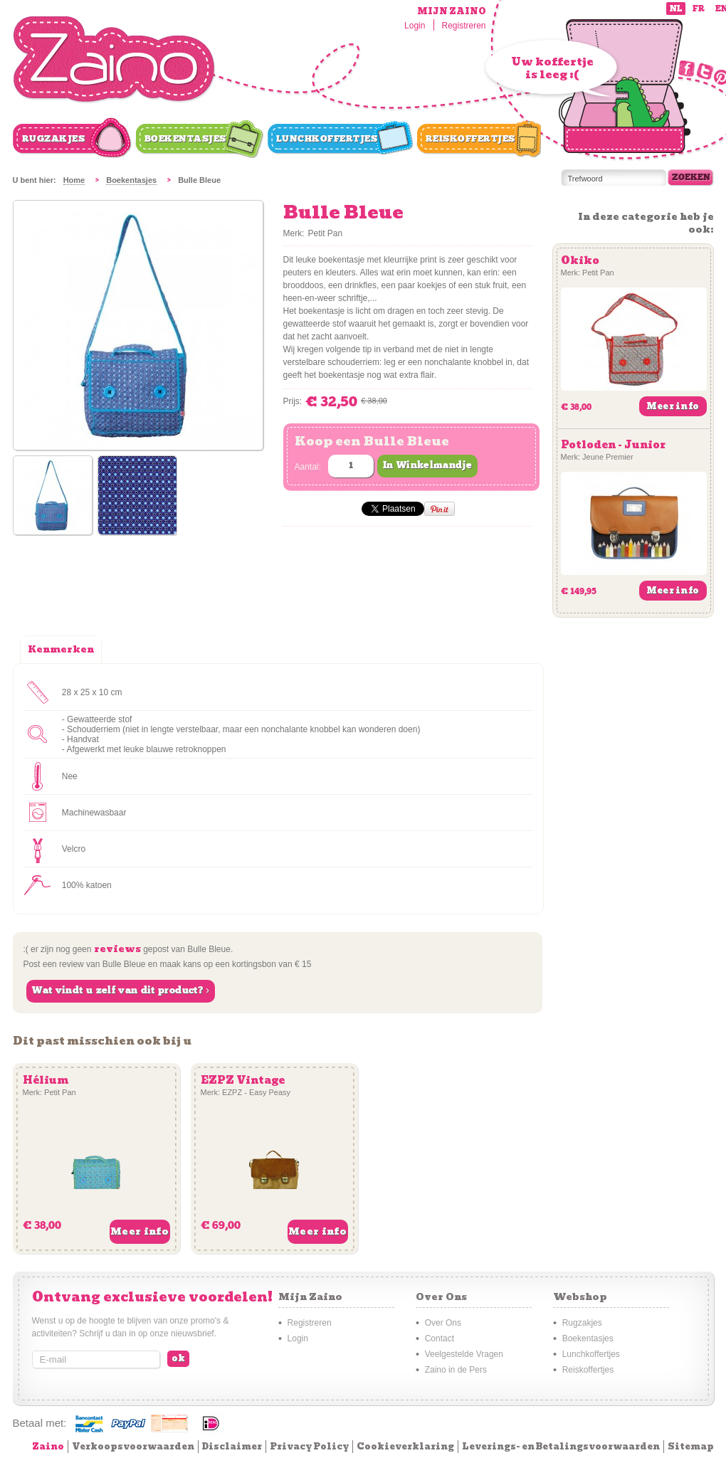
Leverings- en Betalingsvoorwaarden (561, 1446)
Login (414, 26)
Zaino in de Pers (456, 1370)
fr (699, 9)
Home (74, 180)
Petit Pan (325, 233)
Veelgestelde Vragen (464, 1354)
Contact (439, 1338)
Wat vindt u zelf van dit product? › (120, 990)
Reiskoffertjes (470, 139)
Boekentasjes (185, 139)
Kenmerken (61, 649)
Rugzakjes (53, 139)
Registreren (463, 26)
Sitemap (691, 1446)
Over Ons (443, 1323)
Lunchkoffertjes (327, 139)
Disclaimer (232, 1446)
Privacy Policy (309, 1446)
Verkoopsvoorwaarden (133, 1446)
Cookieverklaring (405, 1446)
